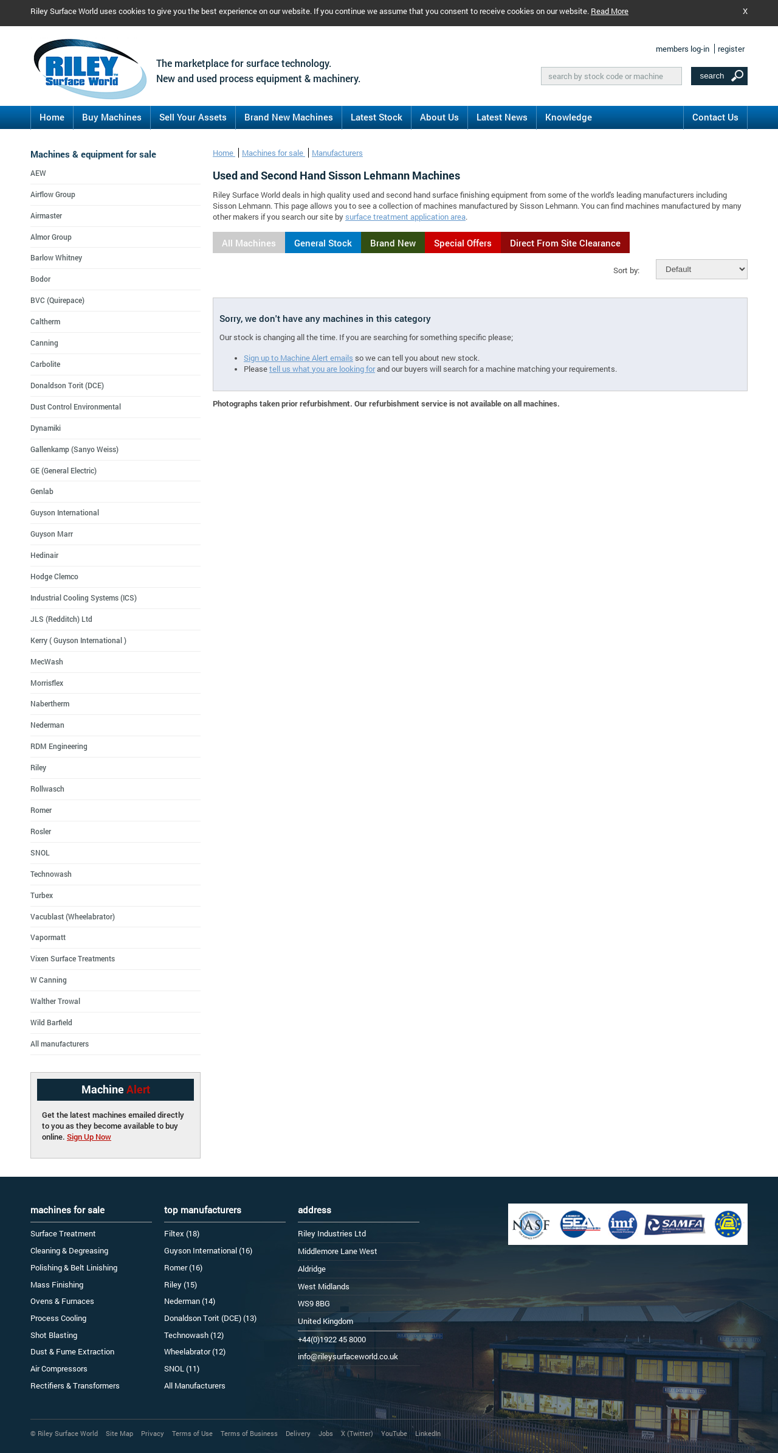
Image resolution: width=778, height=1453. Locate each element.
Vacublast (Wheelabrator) (72, 916)
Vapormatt (48, 937)
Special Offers (463, 243)
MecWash (46, 661)
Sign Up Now (89, 1136)
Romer (41, 810)
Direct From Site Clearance (565, 243)
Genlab (41, 491)
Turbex (41, 895)
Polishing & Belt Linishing (73, 1267)
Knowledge (568, 117)
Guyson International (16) (208, 1250)
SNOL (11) (181, 1368)
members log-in (682, 49)
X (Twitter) (357, 1433)
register (731, 49)
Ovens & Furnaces (62, 1301)
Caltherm (45, 321)
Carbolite (45, 364)
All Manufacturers (194, 1385)
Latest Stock (376, 117)
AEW (38, 173)
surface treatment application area (405, 216)
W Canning (48, 979)
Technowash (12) (194, 1335)
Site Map (119, 1433)
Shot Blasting (53, 1335)
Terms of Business (249, 1433)
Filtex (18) (181, 1233)
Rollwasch (47, 788)
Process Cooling (58, 1318)
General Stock (323, 243)
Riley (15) (180, 1284)
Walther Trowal (55, 1001)
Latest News (502, 117)
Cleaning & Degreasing (69, 1250)
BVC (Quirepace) (57, 300)
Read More (609, 11)
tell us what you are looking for (322, 369)
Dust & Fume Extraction (72, 1351)
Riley (38, 767)
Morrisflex (46, 683)
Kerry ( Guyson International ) (78, 640)
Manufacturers (337, 153)
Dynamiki (45, 428)
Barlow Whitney (56, 257)
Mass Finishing (56, 1284)
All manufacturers (59, 1043)
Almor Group (51, 237)
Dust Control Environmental (75, 406)
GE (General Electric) (63, 470)
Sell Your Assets (193, 117)
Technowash (51, 874)
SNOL (40, 852)
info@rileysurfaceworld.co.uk (348, 1356)
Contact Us (715, 117)
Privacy (152, 1433)
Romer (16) (183, 1267)
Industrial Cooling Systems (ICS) (83, 597)
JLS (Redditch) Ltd (61, 619)
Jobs (325, 1433)
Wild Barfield (51, 1022)
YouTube (394, 1433)
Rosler (40, 831)
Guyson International (64, 512)
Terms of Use (192, 1433)
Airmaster (46, 215)
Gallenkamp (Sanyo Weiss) (74, 449)
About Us (439, 117)
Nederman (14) (189, 1301)
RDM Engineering (59, 746)
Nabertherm (49, 703)
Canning (44, 342)
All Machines (249, 243)
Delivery (298, 1433)
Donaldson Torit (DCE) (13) (210, 1318)
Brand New (393, 243)
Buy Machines (112, 117)
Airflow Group (52, 194)
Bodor (40, 279)
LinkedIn (428, 1433)
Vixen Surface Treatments (72, 958)
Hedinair (44, 555)
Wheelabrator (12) (194, 1351)
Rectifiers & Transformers (75, 1385)
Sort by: (626, 270)
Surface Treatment (63, 1233)
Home (52, 117)
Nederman (47, 725)
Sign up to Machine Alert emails (298, 358)
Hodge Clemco (54, 576)
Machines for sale (273, 153)
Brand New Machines (288, 117)
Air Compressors (59, 1368)
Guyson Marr (51, 533)
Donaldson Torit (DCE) (67, 385)
